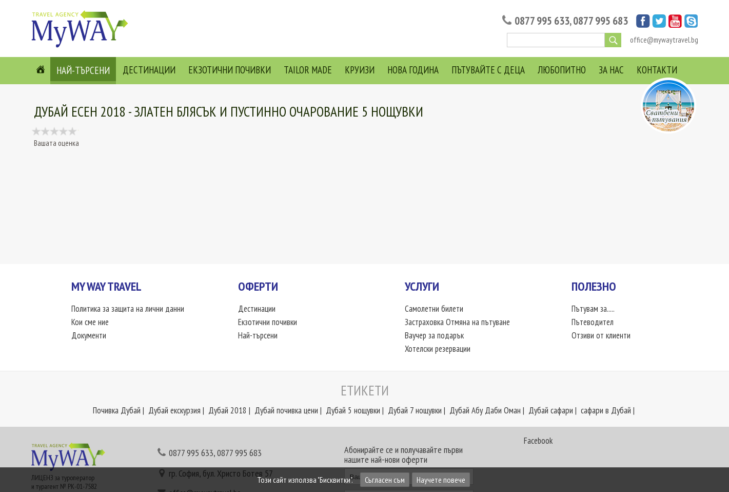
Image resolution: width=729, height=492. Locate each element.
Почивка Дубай (117, 410)
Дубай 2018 (227, 410)
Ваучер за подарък (435, 335)
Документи (88, 335)
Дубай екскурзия (174, 410)
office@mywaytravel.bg (664, 40)
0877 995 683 (600, 21)
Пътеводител (593, 322)
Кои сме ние (90, 322)
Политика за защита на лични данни (127, 308)
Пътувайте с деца (488, 70)
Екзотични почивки (229, 70)
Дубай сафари (550, 410)
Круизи (360, 70)
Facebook (538, 440)
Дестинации (149, 70)
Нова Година (413, 70)
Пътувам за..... (593, 308)
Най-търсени (83, 70)
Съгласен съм (385, 480)
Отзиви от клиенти (601, 335)
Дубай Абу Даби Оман (485, 410)
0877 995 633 (542, 21)
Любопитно (562, 70)
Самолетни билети (434, 308)
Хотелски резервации (438, 348)
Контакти (657, 70)
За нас (611, 70)
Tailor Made (308, 70)
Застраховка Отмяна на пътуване (457, 322)
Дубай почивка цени (286, 410)
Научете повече (441, 480)
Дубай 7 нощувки (415, 410)
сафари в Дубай (606, 410)
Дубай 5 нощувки (353, 410)
